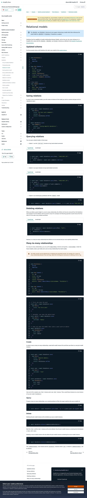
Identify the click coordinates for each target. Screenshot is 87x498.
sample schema (63, 50)
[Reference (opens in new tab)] (11, 141)
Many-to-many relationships (39, 242)
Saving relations (33, 95)
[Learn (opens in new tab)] (11, 144)
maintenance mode (74, 17)
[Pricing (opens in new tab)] (82, 2)
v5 (16, 10)
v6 (19, 10)
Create (28, 341)
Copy (80, 54)
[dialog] (43, 489)
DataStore (63, 12)
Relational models (73, 12)
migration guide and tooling (44, 20)
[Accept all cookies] (76, 486)
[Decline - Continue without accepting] (76, 489)
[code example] (55, 74)
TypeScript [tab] (30, 147)
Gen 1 (27, 12)
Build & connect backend (44, 12)
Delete (28, 412)
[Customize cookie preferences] (76, 492)
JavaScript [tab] (38, 147)
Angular (8, 10)
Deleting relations (34, 208)
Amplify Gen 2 (65, 19)
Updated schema (34, 46)
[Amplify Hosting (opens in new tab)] (11, 121)
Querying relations (35, 136)
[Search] (80, 6)
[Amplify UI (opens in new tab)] (11, 114)
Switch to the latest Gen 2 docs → (73, 20)
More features (55, 12)
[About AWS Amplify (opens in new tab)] (71, 2)
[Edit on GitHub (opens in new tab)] (6, 149)
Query (28, 397)
